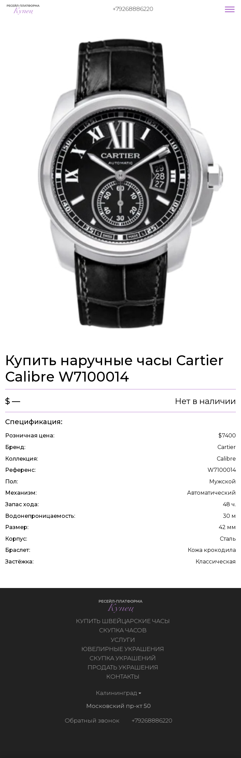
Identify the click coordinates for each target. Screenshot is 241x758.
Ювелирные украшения (123, 649)
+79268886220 (133, 8)
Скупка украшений (123, 658)
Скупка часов (123, 630)
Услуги (124, 639)
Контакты (123, 676)
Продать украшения (123, 667)
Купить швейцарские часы (124, 621)
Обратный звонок (90, 720)
